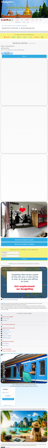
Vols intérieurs (5, 333)
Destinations (27, 19)
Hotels (22, 19)
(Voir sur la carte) (31, 43)
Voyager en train (5, 329)
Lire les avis (7, 53)
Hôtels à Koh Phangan (17, 25)
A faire (25, 37)
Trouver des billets (8, 399)
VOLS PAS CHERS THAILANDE (8, 324)
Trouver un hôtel (5, 318)
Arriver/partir (7, 37)
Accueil (2, 25)
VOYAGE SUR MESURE (6, 349)
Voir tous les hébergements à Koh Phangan (10, 299)
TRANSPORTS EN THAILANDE (8, 328)
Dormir (14, 37)
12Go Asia (8, 405)
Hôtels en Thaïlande (8, 25)
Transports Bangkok (6, 337)
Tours (37, 19)
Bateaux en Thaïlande (6, 335)
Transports (17, 19)
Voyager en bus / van (6, 331)
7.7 (7, 52)
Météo (30, 37)
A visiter (32, 19)
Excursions (36, 37)
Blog (28, 22)
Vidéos (41, 19)
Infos (42, 37)
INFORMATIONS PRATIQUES (7, 341)
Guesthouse (4, 320)
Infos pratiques (17, 22)
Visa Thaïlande (5, 343)
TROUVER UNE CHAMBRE (7, 316)
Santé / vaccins (5, 345)
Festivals (23, 22)
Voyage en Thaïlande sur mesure (9, 351)
